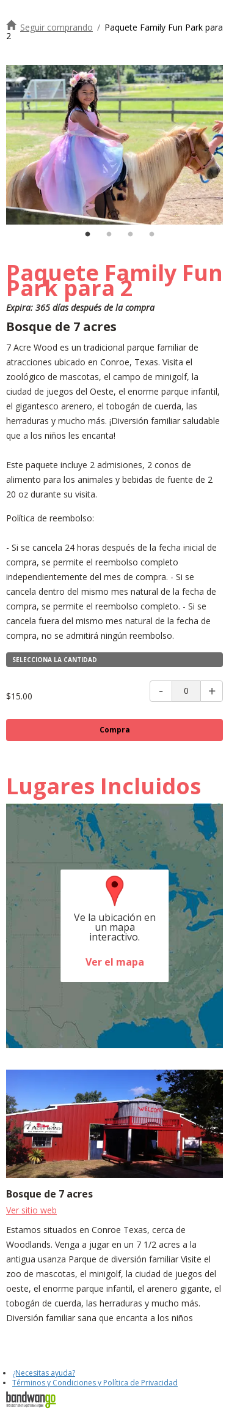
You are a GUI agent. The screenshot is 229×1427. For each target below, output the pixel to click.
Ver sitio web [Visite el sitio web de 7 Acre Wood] (31, 1210)
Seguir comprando (56, 27)
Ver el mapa (114, 962)
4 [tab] (151, 234)
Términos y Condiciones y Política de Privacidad (95, 1382)
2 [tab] (109, 234)
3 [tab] (130, 234)
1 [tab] (87, 234)
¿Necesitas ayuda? (43, 1373)
